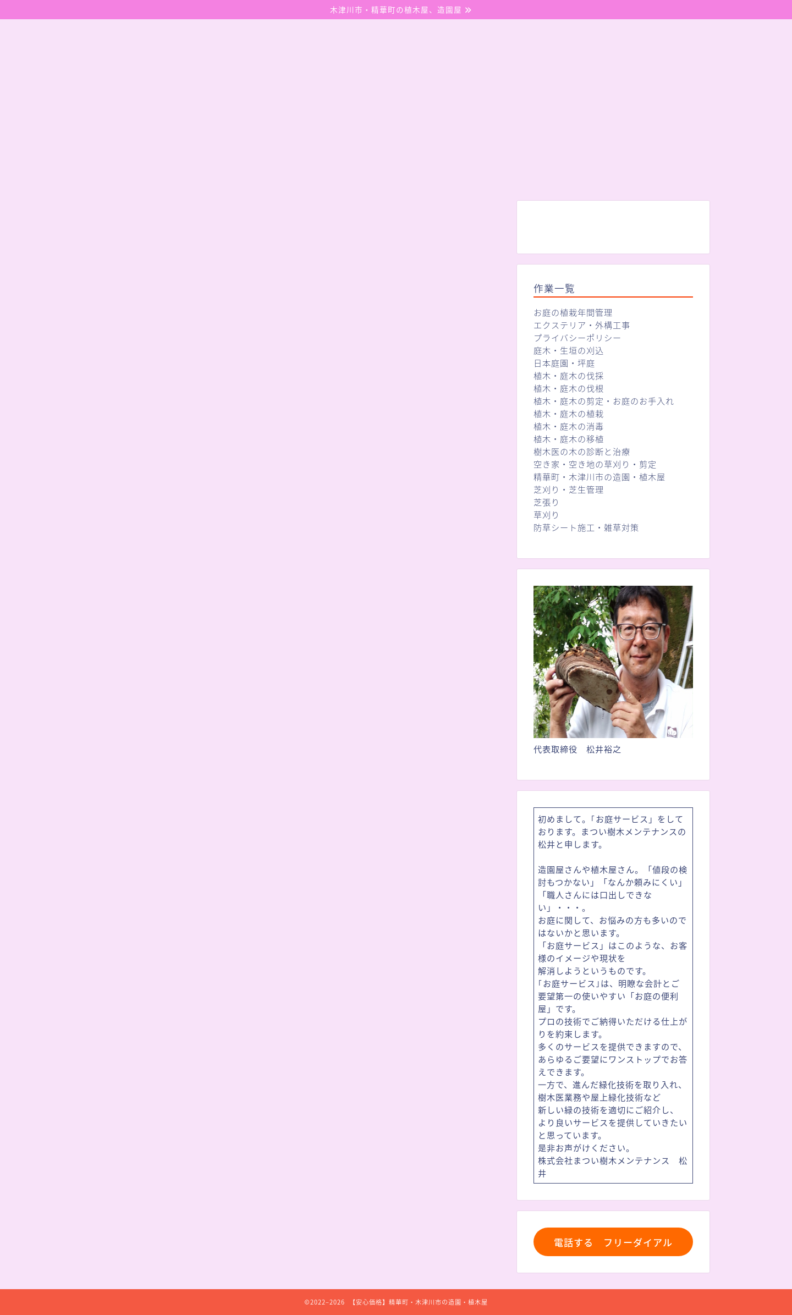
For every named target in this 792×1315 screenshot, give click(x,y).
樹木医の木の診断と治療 (582, 451)
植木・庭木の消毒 (569, 426)
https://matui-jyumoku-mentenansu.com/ (296, 937)
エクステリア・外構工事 (582, 324)
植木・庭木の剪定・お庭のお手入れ (604, 400)
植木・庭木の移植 (569, 438)
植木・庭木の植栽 (569, 413)
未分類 (114, 223)
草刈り (547, 514)
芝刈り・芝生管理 (569, 489)
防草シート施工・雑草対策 (586, 527)
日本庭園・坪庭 (564, 362)
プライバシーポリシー (578, 337)
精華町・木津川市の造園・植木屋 (600, 476)
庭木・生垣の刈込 (569, 350)
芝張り (547, 502)
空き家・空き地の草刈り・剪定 (595, 464)
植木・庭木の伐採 (569, 375)
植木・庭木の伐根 (569, 388)
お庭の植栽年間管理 (573, 312)
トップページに (291, 913)
